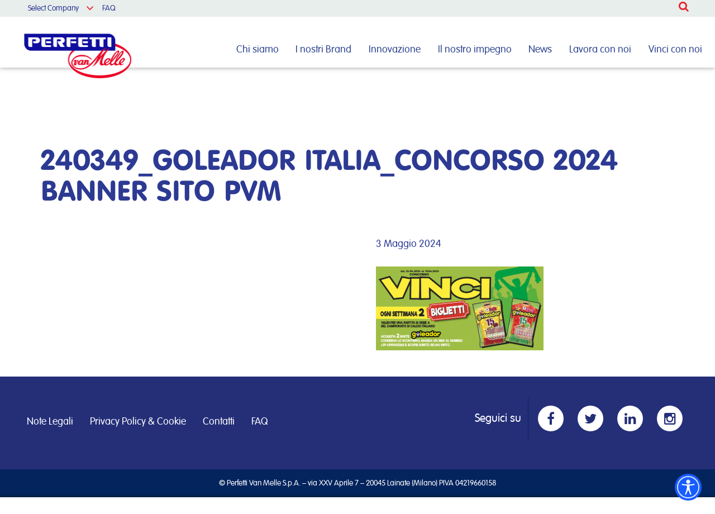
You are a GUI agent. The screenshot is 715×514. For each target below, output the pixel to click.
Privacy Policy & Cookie (138, 422)
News (540, 50)
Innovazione (395, 50)
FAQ (109, 8)
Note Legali (50, 422)
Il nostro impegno (475, 50)
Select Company (53, 8)
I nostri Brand (323, 50)
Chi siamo (257, 50)
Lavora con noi (600, 50)
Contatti (219, 422)
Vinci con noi (675, 50)
